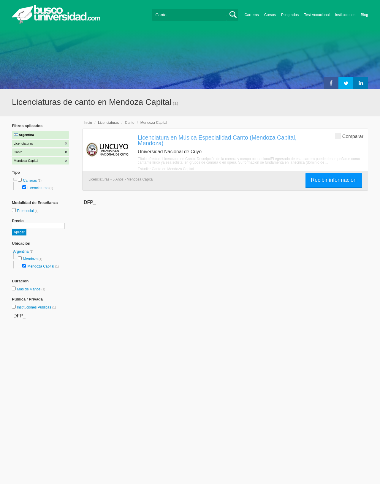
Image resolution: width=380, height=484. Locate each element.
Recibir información (334, 180)
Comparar (349, 136)
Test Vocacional (317, 15)
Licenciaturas (37, 188)
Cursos (270, 15)
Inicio (88, 123)
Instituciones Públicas (36, 307)
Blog (364, 15)
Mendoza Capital (40, 266)
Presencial (25, 211)
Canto (129, 123)
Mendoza (30, 259)
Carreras (252, 15)
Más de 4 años (29, 289)
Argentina (21, 251)
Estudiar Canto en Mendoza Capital (166, 169)
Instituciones (345, 15)
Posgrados (290, 15)
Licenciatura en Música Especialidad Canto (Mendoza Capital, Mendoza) (217, 140)
